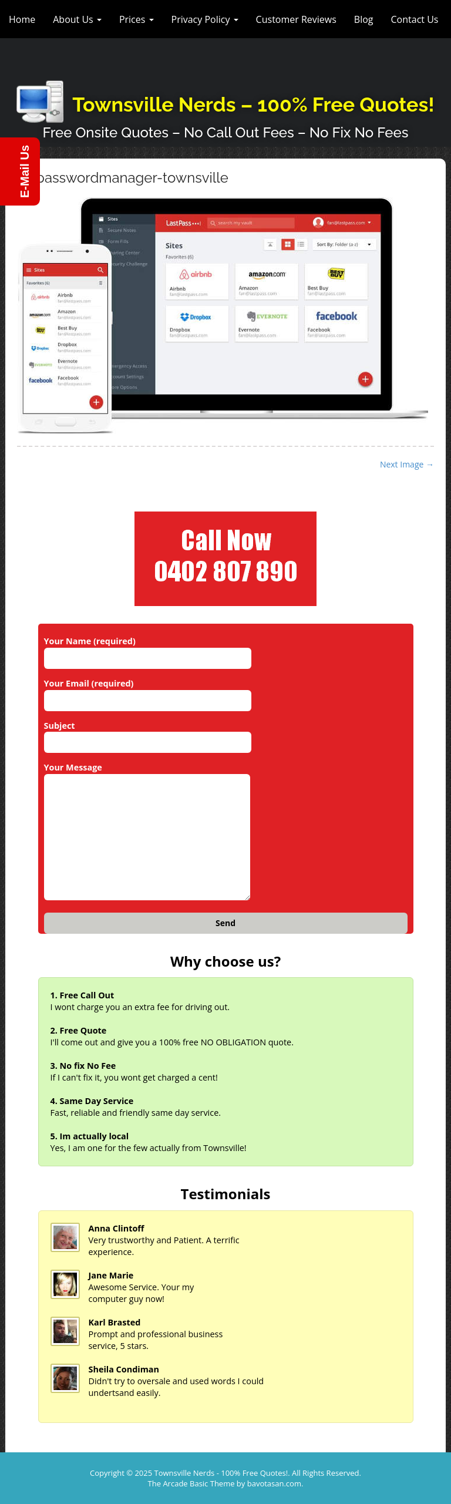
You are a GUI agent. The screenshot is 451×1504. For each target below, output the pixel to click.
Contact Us (415, 19)
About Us (77, 19)
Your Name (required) (147, 649)
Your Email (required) (147, 692)
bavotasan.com (274, 1483)
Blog (363, 19)
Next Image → (407, 464)
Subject (147, 734)
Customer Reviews (296, 19)
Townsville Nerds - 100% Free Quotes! (221, 1473)
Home (22, 19)
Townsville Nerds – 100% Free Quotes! (253, 104)
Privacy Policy (204, 19)
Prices (136, 19)
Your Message (147, 832)
